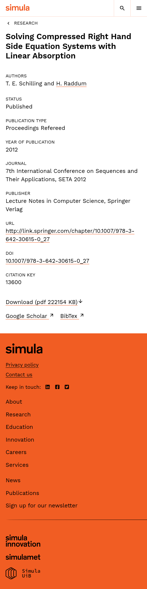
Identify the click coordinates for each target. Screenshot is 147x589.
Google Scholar (30, 315)
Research (22, 23)
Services (17, 464)
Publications (22, 493)
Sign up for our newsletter (42, 505)
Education (19, 427)
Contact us (19, 375)
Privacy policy (22, 365)
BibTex (72, 315)
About (14, 401)
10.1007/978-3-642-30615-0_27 (47, 260)
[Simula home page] (24, 358)
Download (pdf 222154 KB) (44, 302)
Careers (16, 452)
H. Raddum (71, 83)
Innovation (20, 439)
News (13, 480)
